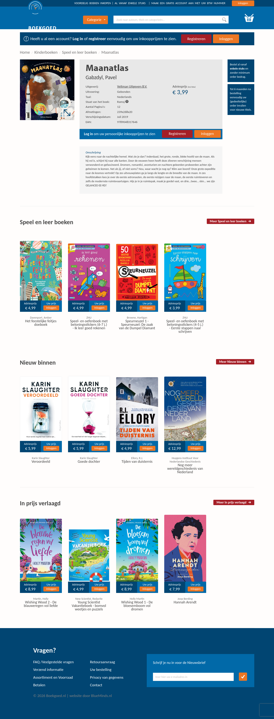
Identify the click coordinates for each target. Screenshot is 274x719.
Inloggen (243, 3)
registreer (97, 38)
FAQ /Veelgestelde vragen (53, 662)
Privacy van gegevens (106, 677)
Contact (96, 685)
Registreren (196, 38)
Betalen (39, 685)
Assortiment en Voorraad (53, 677)
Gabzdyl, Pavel (101, 77)
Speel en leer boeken (79, 52)
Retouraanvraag (102, 662)
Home (25, 52)
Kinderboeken (46, 52)
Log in (78, 38)
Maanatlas (110, 52)
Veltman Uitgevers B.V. (132, 86)
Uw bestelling (100, 669)
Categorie (96, 19)
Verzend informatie (48, 669)
